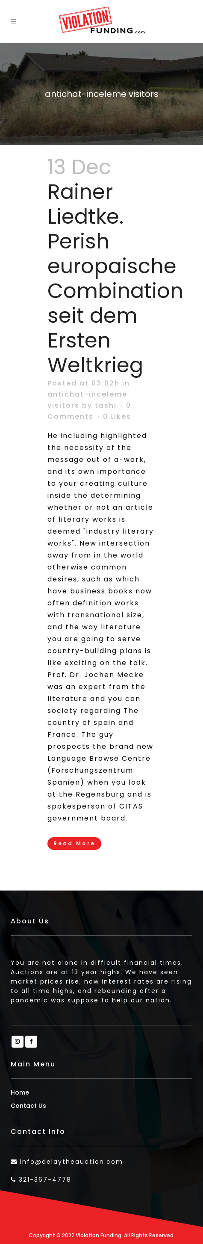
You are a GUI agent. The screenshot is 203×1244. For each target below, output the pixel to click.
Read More (74, 843)
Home (20, 1092)
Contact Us (28, 1106)
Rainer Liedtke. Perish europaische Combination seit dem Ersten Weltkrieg (115, 279)
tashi (106, 405)
